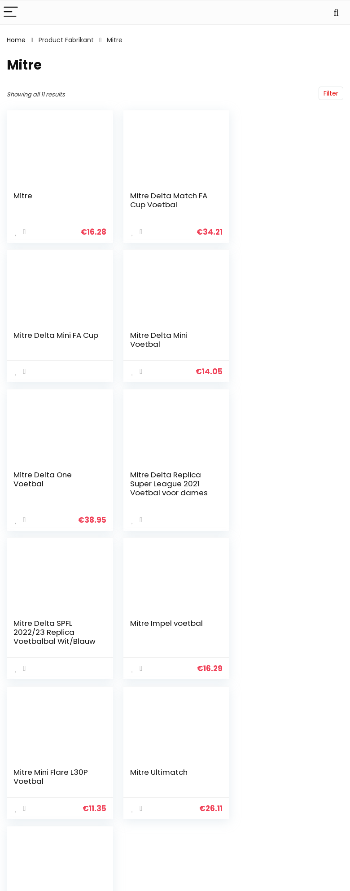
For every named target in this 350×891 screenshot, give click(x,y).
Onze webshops (263, 786)
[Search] (336, 12)
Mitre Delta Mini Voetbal (42, 339)
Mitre (22, 195)
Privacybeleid (313, 749)
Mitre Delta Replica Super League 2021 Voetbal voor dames (283, 344)
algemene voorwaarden (313, 765)
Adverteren (255, 799)
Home (16, 39)
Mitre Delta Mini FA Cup (287, 195)
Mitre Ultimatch (42, 632)
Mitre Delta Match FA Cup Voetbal (167, 200)
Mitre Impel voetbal (165, 483)
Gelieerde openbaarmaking (319, 786)
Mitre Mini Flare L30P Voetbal (282, 488)
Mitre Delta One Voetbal (158, 339)
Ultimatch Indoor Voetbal (160, 636)
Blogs (246, 774)
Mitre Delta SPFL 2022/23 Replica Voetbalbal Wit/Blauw (54, 492)
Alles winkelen (259, 761)
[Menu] (11, 12)
